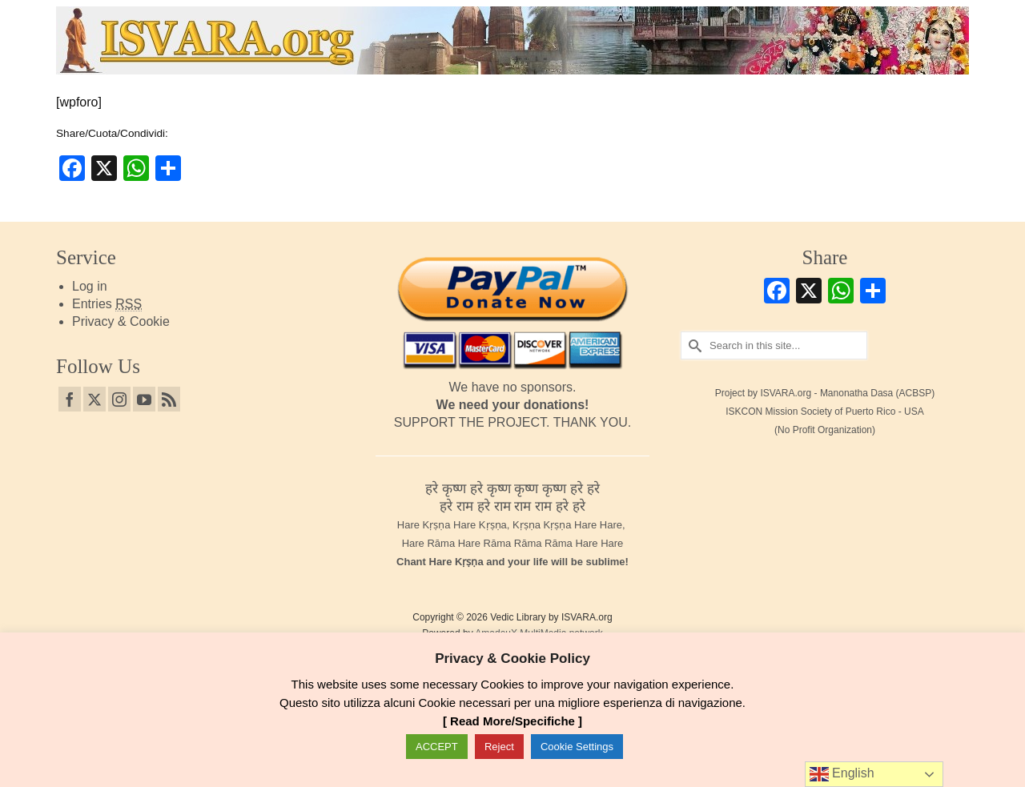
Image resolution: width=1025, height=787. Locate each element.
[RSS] (169, 399)
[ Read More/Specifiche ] (512, 721)
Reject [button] (499, 747)
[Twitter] (94, 399)
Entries (107, 304)
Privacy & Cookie (121, 321)
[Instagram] (119, 399)
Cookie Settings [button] (577, 747)
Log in (89, 286)
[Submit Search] (693, 345)
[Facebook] (69, 399)
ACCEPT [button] (437, 747)
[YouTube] (144, 399)
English (842, 774)
